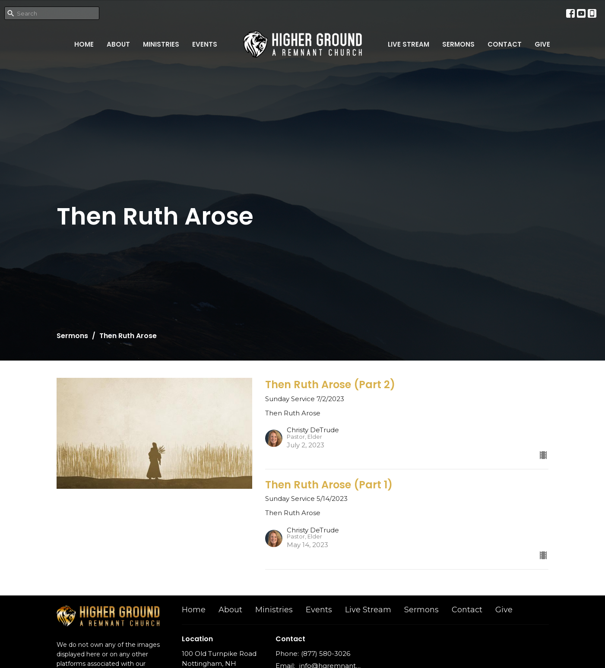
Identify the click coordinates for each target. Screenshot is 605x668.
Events (204, 44)
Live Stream (408, 44)
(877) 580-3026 (325, 653)
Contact (505, 44)
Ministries (161, 44)
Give (542, 44)
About (118, 44)
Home (84, 44)
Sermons (458, 44)
